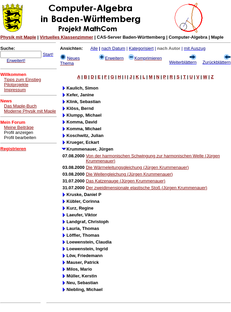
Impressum (15, 89)
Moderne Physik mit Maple (30, 111)
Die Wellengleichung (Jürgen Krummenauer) (129, 174)
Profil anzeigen (18, 132)
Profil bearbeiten (20, 137)
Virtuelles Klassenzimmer (66, 37)
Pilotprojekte (16, 84)
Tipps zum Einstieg (22, 79)
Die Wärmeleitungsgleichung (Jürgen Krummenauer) (137, 167)
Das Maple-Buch (20, 106)
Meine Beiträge (19, 127)
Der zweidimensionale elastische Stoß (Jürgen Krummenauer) (146, 187)
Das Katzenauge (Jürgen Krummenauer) (125, 180)
